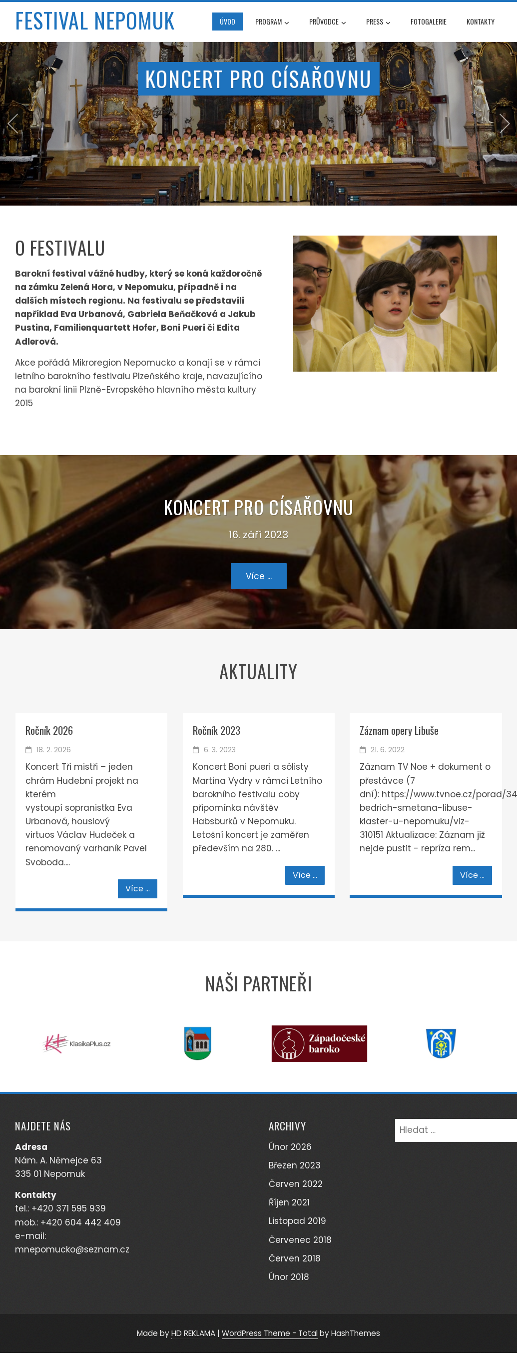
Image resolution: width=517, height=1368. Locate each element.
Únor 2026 (290, 1147)
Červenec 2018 (300, 1240)
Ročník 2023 (216, 730)
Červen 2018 (295, 1258)
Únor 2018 (289, 1277)
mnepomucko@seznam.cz (72, 1249)
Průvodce (327, 23)
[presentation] (12, 123)
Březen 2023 (295, 1165)
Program (272, 23)
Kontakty (481, 21)
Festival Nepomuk (95, 20)
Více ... (259, 576)
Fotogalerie (429, 21)
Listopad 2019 (297, 1221)
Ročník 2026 (49, 730)
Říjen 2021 (289, 1202)
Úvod (227, 21)
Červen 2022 (296, 1184)
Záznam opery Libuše (399, 730)
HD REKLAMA (193, 1333)
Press (378, 23)
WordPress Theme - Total (270, 1333)
